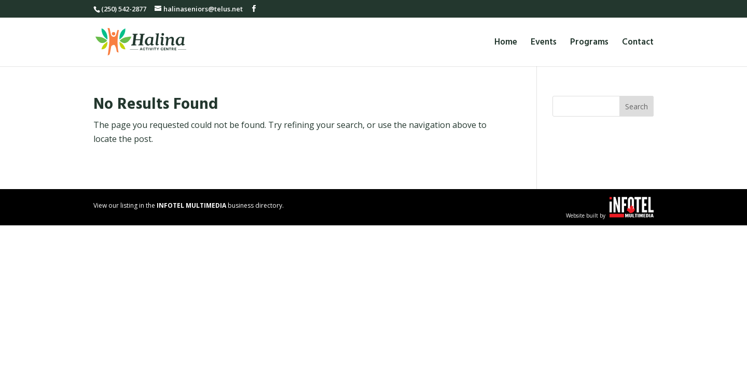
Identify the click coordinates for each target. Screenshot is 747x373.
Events (544, 43)
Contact (638, 43)
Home (505, 43)
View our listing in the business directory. (188, 205)
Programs (589, 43)
